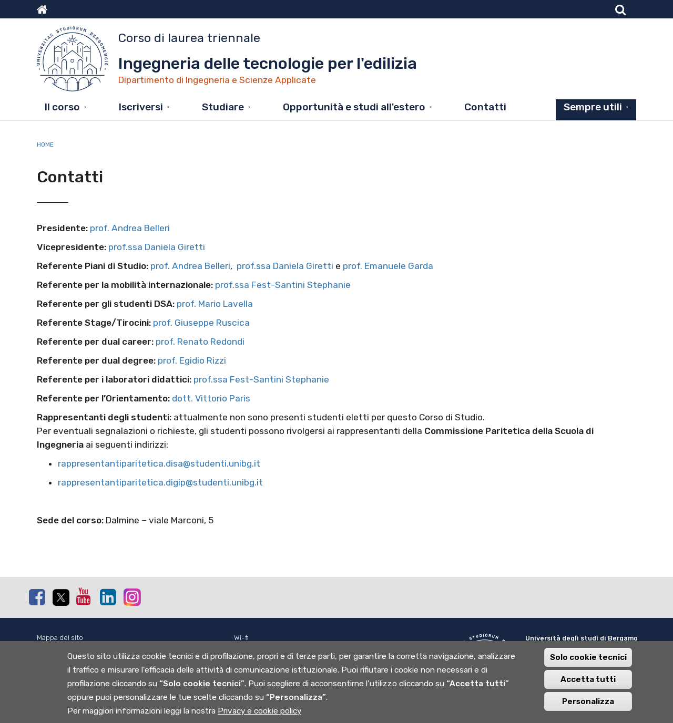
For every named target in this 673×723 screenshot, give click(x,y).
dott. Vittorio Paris (211, 398)
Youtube (84, 596)
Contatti (485, 107)
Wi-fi (241, 638)
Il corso (62, 107)
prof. (99, 228)
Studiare (223, 107)
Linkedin (108, 597)
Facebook (37, 597)
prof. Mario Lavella (215, 303)
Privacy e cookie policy (259, 716)
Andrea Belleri (141, 228)
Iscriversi (141, 107)
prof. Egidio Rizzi (192, 360)
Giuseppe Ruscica (212, 322)
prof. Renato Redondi (200, 341)
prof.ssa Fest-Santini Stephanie (283, 285)
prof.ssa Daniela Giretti (285, 266)
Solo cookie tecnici (588, 662)
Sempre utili (593, 107)
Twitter (60, 597)
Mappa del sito (60, 638)
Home (45, 144)
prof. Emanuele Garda (388, 266)
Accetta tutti (588, 684)
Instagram (131, 596)
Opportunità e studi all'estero (354, 107)
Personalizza (588, 706)
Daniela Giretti (175, 247)
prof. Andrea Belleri (190, 266)
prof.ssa (126, 247)
